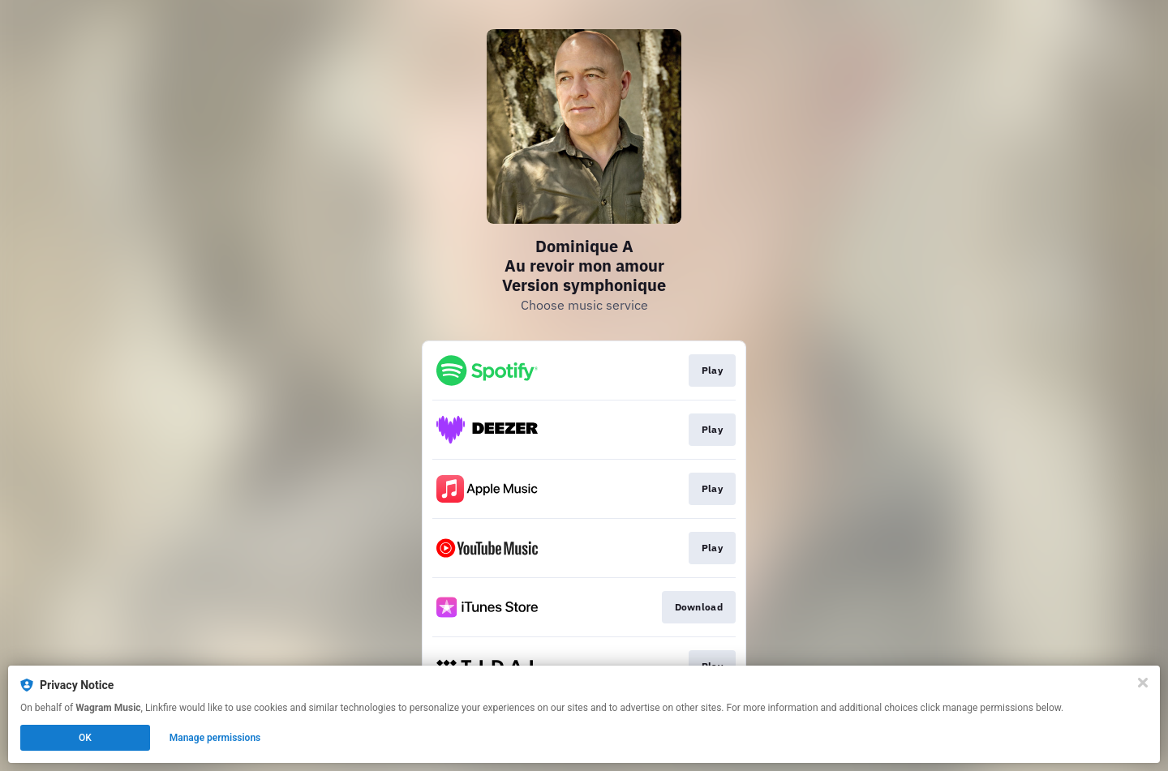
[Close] (1143, 683)
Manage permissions (215, 737)
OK (85, 737)
